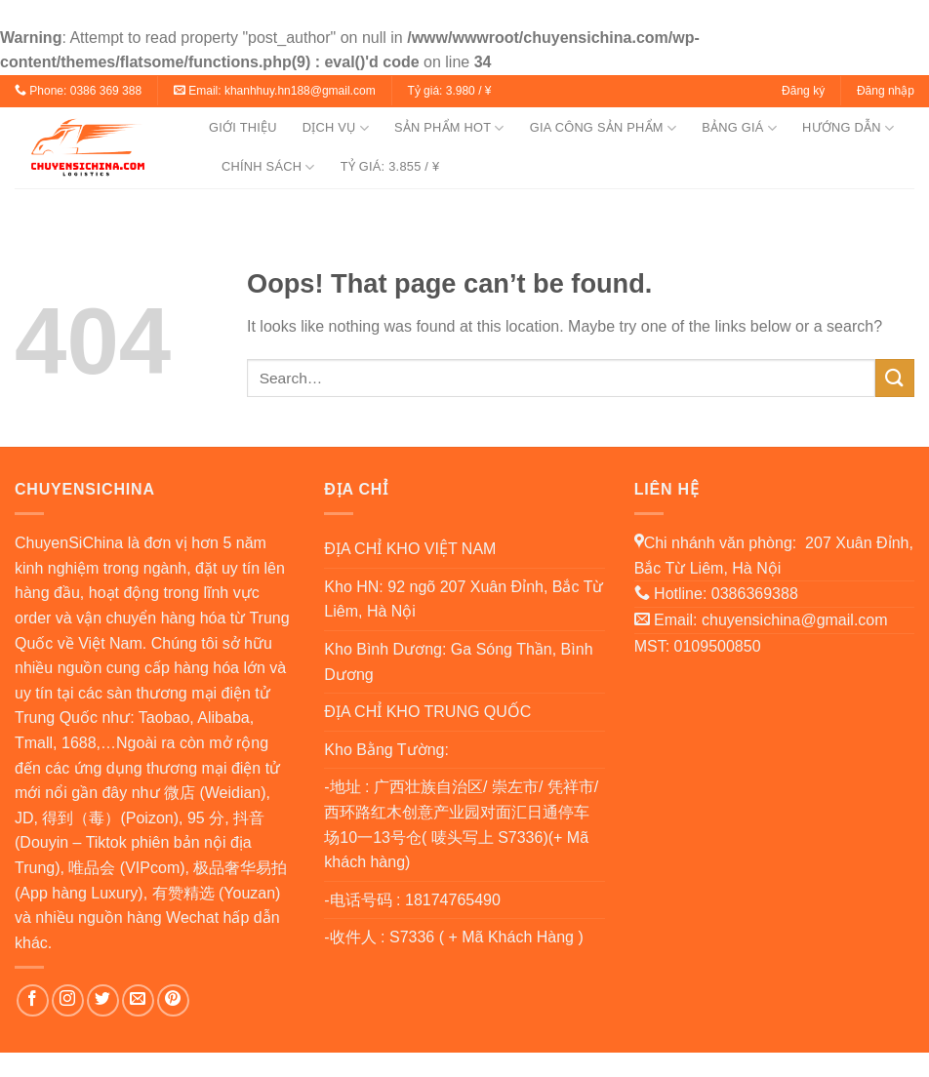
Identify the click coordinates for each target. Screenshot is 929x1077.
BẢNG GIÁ (739, 128)
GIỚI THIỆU (243, 127)
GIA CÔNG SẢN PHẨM (603, 128)
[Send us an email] (138, 1000)
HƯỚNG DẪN (848, 128)
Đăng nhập (885, 91)
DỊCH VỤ (336, 128)
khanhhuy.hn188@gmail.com (300, 91)
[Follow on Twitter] (103, 1000)
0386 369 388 (105, 91)
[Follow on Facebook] (33, 1000)
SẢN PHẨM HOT (449, 128)
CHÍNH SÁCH (268, 167)
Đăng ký (803, 91)
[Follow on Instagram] (68, 1000)
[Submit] (894, 378)
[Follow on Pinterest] (173, 1000)
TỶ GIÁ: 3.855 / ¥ (390, 166)
